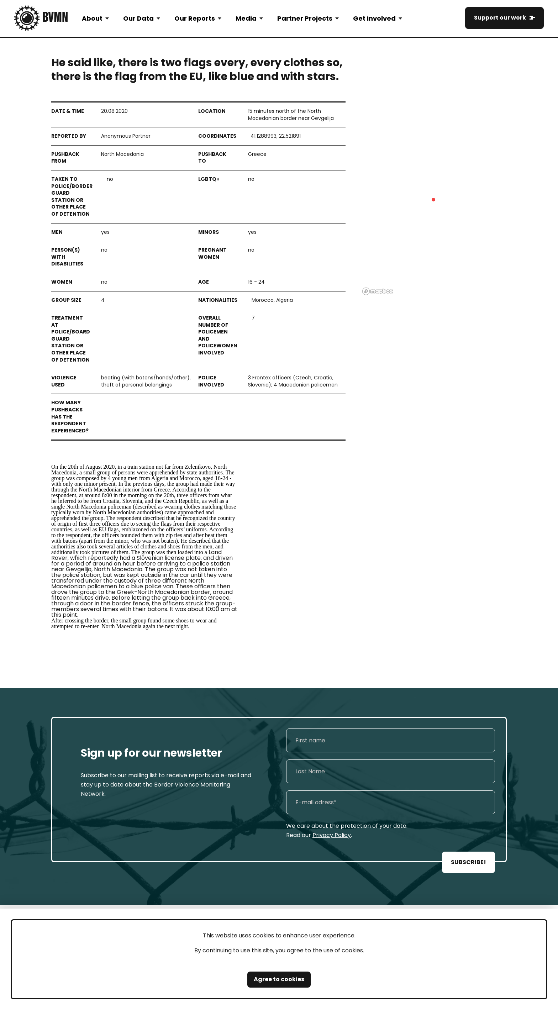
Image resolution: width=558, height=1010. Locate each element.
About (92, 18)
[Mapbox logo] (377, 291)
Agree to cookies (279, 979)
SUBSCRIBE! (468, 862)
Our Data (138, 18)
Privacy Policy (331, 835)
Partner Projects (304, 18)
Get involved (374, 18)
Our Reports (194, 18)
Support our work (500, 18)
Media (246, 18)
